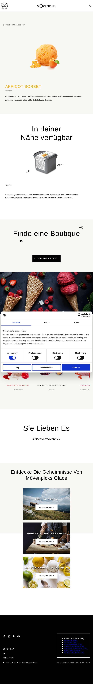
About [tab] (77, 322)
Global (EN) (70, 642)
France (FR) (71, 640)
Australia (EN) (72, 650)
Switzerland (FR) (74, 646)
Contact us (8, 658)
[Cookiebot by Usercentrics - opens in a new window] (79, 315)
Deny (17, 367)
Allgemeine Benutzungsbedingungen (20, 662)
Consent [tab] (16, 322)
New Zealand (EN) (74, 652)
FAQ (4, 653)
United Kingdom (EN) (76, 648)
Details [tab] (46, 322)
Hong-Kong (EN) (73, 644)
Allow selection (46, 367)
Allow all (76, 367)
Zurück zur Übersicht (14, 25)
